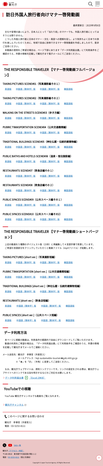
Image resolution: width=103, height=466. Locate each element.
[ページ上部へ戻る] (99, 458)
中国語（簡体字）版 (26, 89)
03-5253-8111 (13, 457)
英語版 (8, 89)
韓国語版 (68, 89)
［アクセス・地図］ (16, 450)
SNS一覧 (17, 445)
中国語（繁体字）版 (50, 89)
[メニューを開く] (97, 4)
